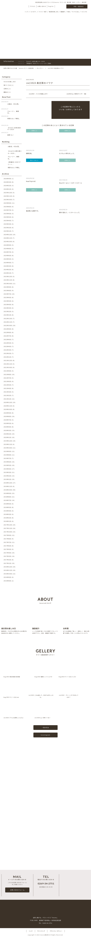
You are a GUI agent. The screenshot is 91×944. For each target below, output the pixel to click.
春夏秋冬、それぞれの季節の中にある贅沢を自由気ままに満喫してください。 (14, 621)
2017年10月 (8, 532)
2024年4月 (7, 262)
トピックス (84, 11)
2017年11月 (8, 528)
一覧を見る (45, 730)
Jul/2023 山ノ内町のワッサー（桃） (76, 94)
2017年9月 (7, 535)
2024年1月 (7, 273)
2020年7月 (7, 420)
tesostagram (45, 738)
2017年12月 (8, 525)
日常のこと (7, 89)
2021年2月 (7, 395)
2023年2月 (7, 311)
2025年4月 (7, 220)
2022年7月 (7, 336)
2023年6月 (7, 297)
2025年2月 (7, 227)
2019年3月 (7, 472)
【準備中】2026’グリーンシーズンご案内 (34, 63)
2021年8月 (7, 374)
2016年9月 (7, 577)
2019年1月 (7, 479)
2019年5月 (7, 465)
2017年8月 (7, 539)
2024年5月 (7, 259)
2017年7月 (7, 542)
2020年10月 (8, 409)
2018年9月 (7, 493)
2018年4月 (7, 511)
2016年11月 (8, 570)
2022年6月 (7, 339)
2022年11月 (8, 322)
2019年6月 (7, 462)
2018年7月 (7, 500)
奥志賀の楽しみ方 (53, 11)
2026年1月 (7, 189)
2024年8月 (7, 248)
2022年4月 (7, 346)
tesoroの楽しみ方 (10, 81)
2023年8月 (7, 290)
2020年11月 (8, 406)
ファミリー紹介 (43, 11)
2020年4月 (7, 427)
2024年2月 (7, 269)
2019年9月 (7, 451)
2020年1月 (7, 437)
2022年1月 (7, 357)
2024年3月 (7, 266)
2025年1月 (7, 231)
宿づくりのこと (9, 85)
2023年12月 (8, 276)
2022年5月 (7, 343)
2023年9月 (7, 287)
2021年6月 (7, 381)
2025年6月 (7, 213)
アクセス (32, 6)
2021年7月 (7, 378)
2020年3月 (7, 430)
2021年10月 (8, 367)
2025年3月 (7, 224)
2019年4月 (7, 469)
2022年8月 (7, 332)
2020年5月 (7, 423)
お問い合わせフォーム (17, 896)
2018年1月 (7, 521)
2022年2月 (7, 353)
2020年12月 (8, 402)
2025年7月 (7, 210)
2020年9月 (7, 413)
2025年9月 (7, 203)
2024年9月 (7, 245)
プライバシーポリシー (56, 937)
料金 (68, 11)
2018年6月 (7, 504)
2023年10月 (8, 283)
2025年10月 (8, 199)
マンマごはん (75, 11)
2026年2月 (7, 185)
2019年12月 (8, 441)
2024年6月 (7, 255)
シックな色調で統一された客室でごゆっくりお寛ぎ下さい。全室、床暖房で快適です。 (45, 621)
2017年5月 (7, 549)
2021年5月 (7, 385)
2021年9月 (7, 371)
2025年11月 (8, 196)
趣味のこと (7, 92)
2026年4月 (7, 178)
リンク (31, 937)
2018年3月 (7, 514)
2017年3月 (7, 556)
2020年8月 (7, 416)
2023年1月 (7, 315)
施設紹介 (63, 11)
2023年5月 (7, 301)
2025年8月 (7, 206)
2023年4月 (7, 304)
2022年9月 (7, 329)
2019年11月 (8, 444)
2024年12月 (8, 234)
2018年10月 (8, 490)
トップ (26, 11)
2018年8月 (7, 497)
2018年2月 (7, 518)
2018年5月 (7, 507)
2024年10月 (8, 241)
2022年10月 (8, 325)
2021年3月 (7, 392)
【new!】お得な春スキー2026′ (31, 61)
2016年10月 (8, 574)
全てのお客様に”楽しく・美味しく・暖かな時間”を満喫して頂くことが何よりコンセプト (76, 621)
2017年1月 (7, 563)
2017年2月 (7, 560)
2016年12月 (8, 567)
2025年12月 (8, 192)
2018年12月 (8, 483)
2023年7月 (7, 294)
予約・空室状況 (77, 7)
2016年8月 (7, 581)
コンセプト (33, 11)
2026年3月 (7, 182)
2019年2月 (7, 476)
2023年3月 (7, 308)
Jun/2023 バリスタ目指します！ (38, 94)
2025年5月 (7, 217)
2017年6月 (7, 546)
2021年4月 (7, 388)
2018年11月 (8, 486)
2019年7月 (7, 458)
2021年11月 (8, 364)
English (51, 6)
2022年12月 (8, 318)
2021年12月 (8, 360)
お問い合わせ (42, 6)
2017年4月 (7, 553)
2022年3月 (7, 350)
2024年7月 (7, 252)
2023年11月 (8, 280)
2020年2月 (7, 434)
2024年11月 (8, 238)
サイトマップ (41, 937)
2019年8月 (7, 455)
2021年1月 (7, 399)
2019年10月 (8, 448)
